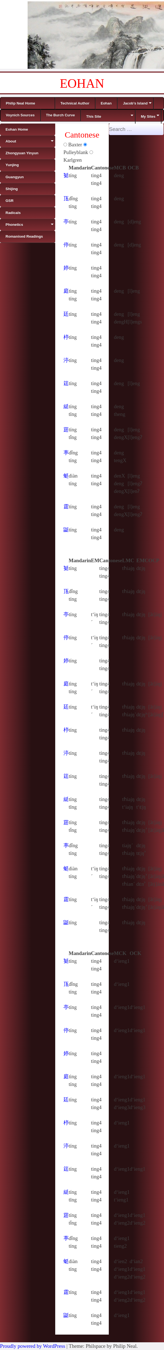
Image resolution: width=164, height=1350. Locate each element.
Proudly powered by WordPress (32, 1346)
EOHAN (82, 83)
